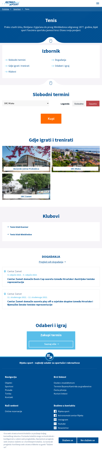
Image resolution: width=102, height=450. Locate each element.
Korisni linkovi (60, 393)
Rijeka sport (63, 411)
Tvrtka (8, 393)
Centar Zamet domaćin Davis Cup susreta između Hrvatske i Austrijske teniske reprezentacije (51, 281)
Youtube (62, 423)
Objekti (8, 382)
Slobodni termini (17, 59)
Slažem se (67, 440)
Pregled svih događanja (51, 261)
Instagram (63, 419)
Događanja (60, 59)
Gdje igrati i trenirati (18, 65)
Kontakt (9, 397)
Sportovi (17, 9)
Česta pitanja (60, 390)
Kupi (51, 118)
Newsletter (63, 427)
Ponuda (8, 390)
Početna (5, 9)
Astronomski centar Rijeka (70, 415)
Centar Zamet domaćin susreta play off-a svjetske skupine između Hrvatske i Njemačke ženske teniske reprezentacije (50, 303)
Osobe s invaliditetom (64, 382)
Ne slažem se (88, 440)
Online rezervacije (13, 411)
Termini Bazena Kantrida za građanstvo (72, 386)
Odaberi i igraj (62, 65)
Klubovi (12, 71)
